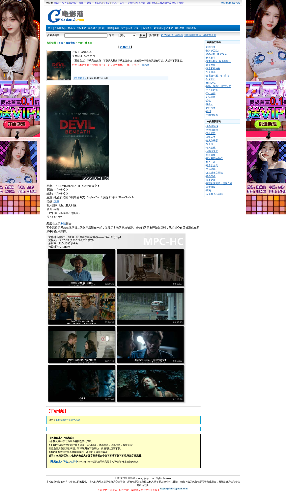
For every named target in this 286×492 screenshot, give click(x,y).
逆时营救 (210, 107)
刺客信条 (210, 47)
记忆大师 (210, 97)
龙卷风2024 (212, 126)
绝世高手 (210, 57)
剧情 (63, 223)
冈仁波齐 (210, 93)
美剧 (116, 28)
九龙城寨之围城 (214, 172)
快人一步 (210, 162)
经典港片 (93, 28)
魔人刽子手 (212, 140)
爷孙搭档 (210, 169)
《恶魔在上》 (80, 78)
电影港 (73, 461)
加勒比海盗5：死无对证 (218, 86)
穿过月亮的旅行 (214, 158)
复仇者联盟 (177, 35)
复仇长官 (210, 133)
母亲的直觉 (212, 165)
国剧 (101, 28)
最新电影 (59, 28)
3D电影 (169, 28)
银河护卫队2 (212, 50)
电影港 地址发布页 (230, 2)
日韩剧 (109, 28)
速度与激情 (190, 35)
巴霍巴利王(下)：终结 (217, 75)
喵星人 (209, 104)
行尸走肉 (166, 35)
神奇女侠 (210, 65)
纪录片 (137, 28)
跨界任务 (210, 176)
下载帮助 (144, 65)
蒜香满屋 (210, 187)
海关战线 (210, 147)
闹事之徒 (210, 179)
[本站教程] (191, 28)
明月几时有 (212, 90)
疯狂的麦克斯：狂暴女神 (219, 183)
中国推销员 (212, 115)
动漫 (129, 28)
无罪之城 (210, 82)
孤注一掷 (201, 35)
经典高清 (70, 28)
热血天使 (210, 154)
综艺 (123, 28)
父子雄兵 (210, 72)
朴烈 (208, 111)
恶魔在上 (125, 47)
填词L (209, 190)
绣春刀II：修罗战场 (216, 54)
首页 (50, 28)
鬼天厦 (209, 144)
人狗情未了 (212, 151)
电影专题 (179, 28)
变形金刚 (211, 35)
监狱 (208, 100)
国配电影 (81, 28)
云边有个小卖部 (214, 194)
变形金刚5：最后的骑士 (218, 61)
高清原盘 (147, 28)
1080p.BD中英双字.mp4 (68, 420)
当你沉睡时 (212, 129)
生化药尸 (210, 79)
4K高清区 (159, 28)
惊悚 (56, 201)
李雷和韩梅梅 (213, 68)
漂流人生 (210, 137)
